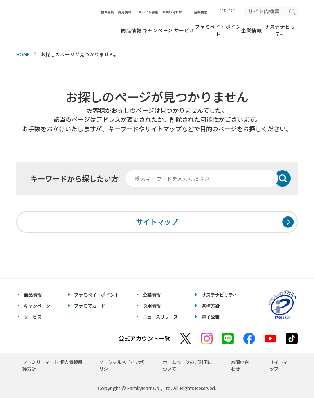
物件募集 (107, 12)
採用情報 (124, 12)
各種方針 (211, 305)
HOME (23, 54)
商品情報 (131, 30)
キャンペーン (158, 30)
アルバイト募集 (146, 12)
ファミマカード (89, 305)
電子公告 (211, 316)
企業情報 (251, 30)
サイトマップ (157, 221)
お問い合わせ (172, 12)
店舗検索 (200, 12)
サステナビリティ (280, 30)
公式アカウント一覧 (144, 338)
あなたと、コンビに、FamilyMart (57, 22)
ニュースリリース (160, 316)
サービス (184, 30)
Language (226, 9)
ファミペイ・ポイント (218, 30)
